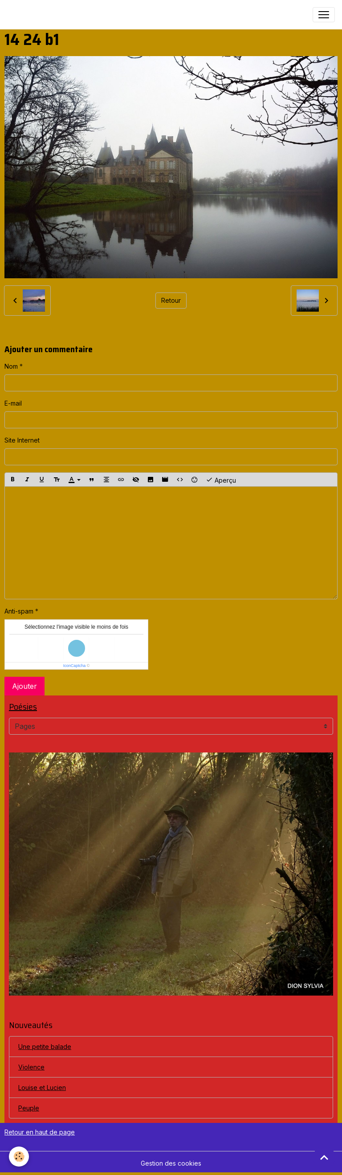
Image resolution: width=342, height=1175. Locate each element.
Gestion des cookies (171, 1163)
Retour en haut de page (39, 1132)
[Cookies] (19, 1157)
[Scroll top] (324, 1157)
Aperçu (221, 479)
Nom (11, 366)
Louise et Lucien (42, 1087)
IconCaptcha (74, 665)
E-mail (13, 403)
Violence (31, 1067)
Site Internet (22, 440)
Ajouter (24, 686)
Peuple (28, 1108)
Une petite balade (44, 1046)
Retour (171, 300)
